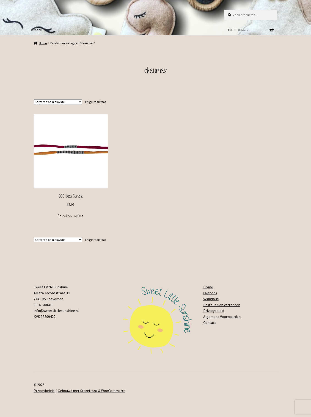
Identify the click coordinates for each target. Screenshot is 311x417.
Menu (38, 30)
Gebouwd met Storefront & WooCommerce (91, 390)
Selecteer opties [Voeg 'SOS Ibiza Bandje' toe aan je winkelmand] (71, 216)
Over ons (210, 293)
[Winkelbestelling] (58, 101)
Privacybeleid (213, 310)
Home (43, 43)
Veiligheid (211, 299)
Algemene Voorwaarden (222, 316)
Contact (209, 322)
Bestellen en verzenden (221, 305)
